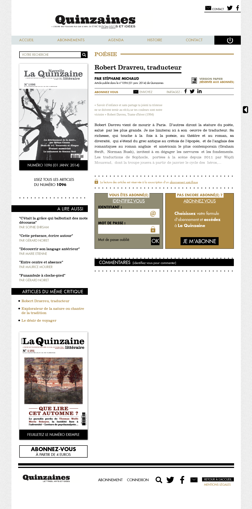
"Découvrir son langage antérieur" (49, 249)
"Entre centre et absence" (41, 262)
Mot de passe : (111, 223)
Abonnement (110, 480)
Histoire (154, 40)
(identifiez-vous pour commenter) (154, 263)
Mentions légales (217, 484)
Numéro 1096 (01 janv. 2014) (53, 165)
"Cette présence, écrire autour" (46, 236)
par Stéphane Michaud (117, 78)
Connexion (138, 480)
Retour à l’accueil (218, 479)
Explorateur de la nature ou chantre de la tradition (53, 311)
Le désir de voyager (39, 321)
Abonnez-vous (53, 449)
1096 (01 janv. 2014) (134, 83)
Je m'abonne (199, 241)
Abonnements (71, 40)
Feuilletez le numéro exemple (53, 434)
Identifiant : (110, 207)
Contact (194, 40)
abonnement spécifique (184, 182)
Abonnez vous (106, 92)
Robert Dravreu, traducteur (45, 301)
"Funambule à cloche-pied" (42, 275)
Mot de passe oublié (113, 239)
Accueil (26, 40)
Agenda (116, 40)
